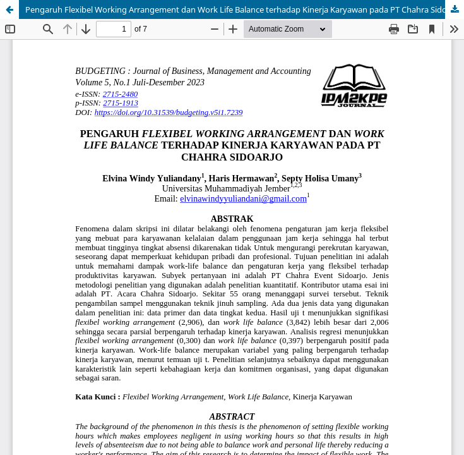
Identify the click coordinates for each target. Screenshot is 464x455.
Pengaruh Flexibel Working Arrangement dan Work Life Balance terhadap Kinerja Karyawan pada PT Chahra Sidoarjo (243, 9)
